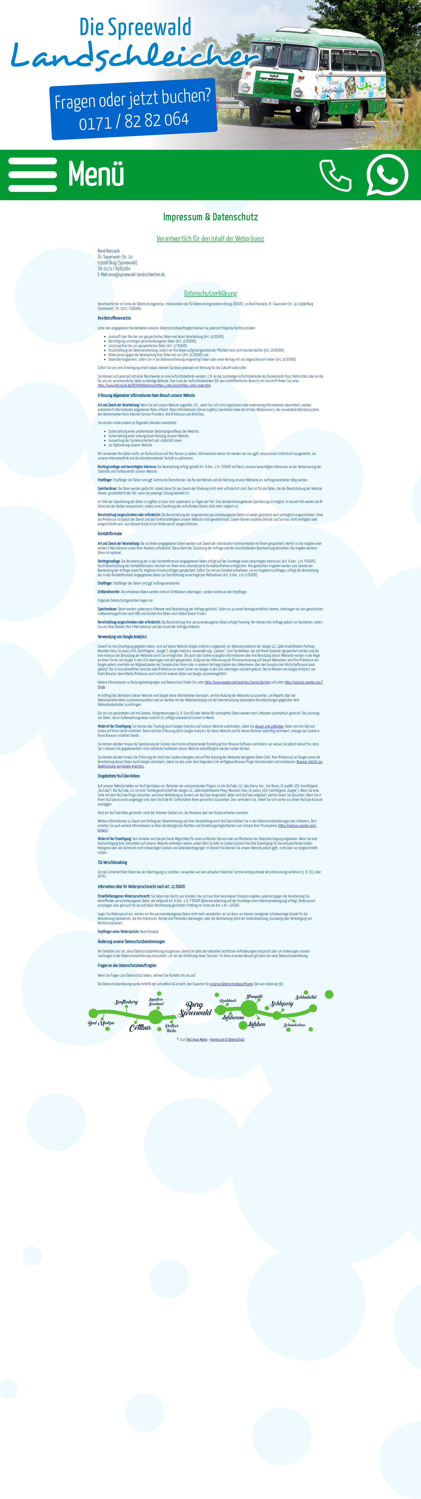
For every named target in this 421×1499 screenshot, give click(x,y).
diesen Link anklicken (269, 726)
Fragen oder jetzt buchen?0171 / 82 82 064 (131, 108)
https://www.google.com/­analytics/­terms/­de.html (237, 682)
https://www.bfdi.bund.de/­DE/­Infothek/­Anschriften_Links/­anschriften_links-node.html (154, 385)
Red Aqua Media (197, 1039)
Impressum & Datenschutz (227, 1039)
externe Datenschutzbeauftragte (231, 984)
